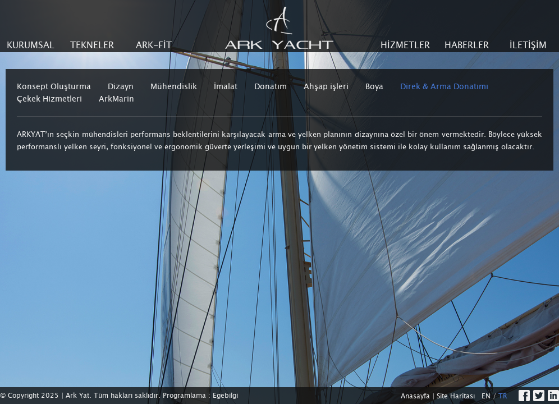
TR (502, 396)
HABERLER (467, 45)
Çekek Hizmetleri (49, 99)
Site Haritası (456, 396)
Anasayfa (415, 396)
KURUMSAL (30, 45)
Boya (374, 86)
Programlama (184, 395)
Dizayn (121, 86)
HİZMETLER (405, 45)
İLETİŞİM (528, 45)
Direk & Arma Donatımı (444, 86)
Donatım (270, 86)
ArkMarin (116, 99)
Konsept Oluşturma (54, 86)
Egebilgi (225, 395)
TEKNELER (92, 45)
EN (486, 396)
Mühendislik (173, 86)
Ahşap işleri (326, 86)
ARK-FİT (154, 45)
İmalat (225, 86)
